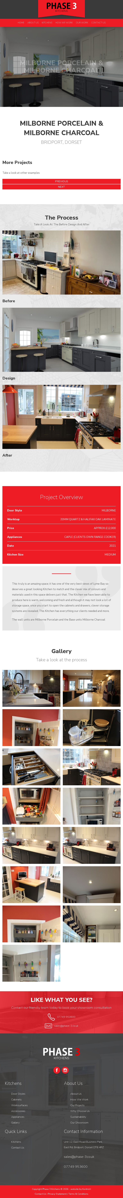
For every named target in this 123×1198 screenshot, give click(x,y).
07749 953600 (66, 1017)
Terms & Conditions (78, 1193)
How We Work (64, 22)
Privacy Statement (57, 1193)
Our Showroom (79, 1122)
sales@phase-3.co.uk (66, 1026)
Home (21, 22)
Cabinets (16, 1099)
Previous (61, 181)
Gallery (15, 1122)
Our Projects (77, 1105)
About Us (33, 22)
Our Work (82, 22)
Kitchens (47, 22)
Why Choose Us (80, 1111)
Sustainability (78, 1117)
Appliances (17, 1117)
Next (61, 187)
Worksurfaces (19, 1105)
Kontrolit (86, 1189)
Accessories (18, 1111)
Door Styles (18, 1094)
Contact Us (98, 22)
